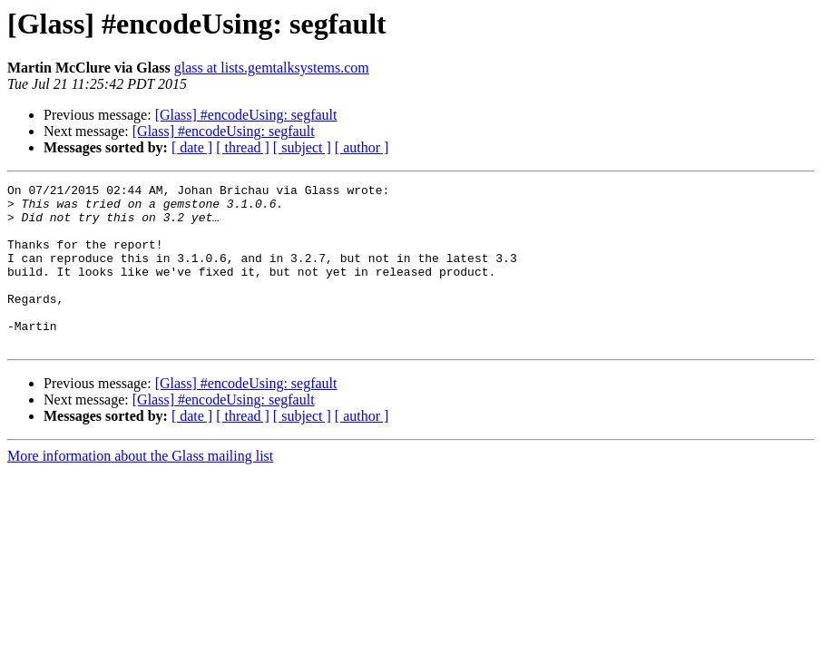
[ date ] (191, 147)
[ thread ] (242, 147)
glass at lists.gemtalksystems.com (271, 67)
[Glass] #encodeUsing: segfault (246, 114)
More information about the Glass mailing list (140, 488)
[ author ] (362, 147)
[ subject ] (302, 147)
